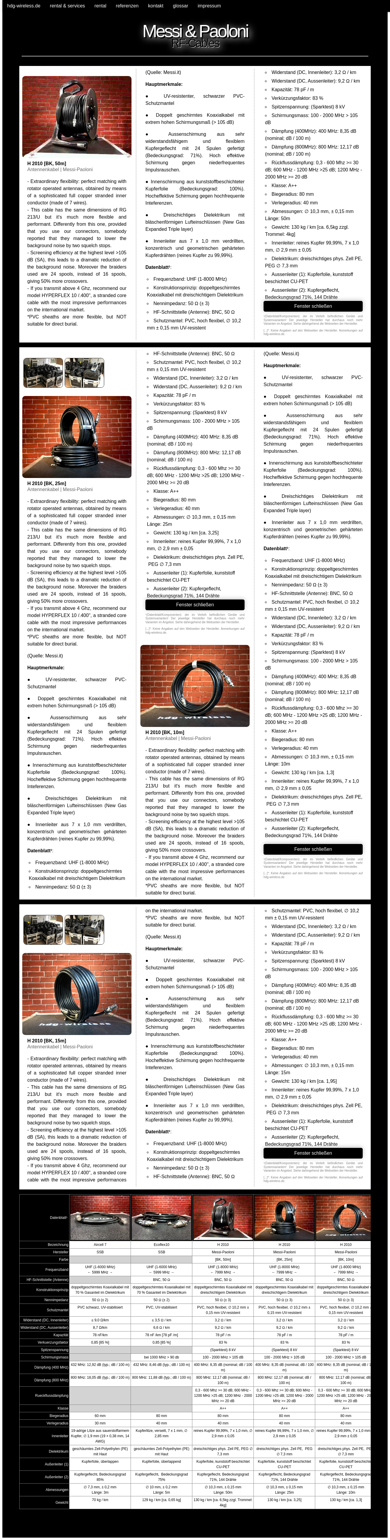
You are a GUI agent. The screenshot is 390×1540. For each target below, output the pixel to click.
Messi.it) (172, 72)
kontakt (156, 5)
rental (100, 5)
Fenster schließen (313, 306)
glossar (180, 5)
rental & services (67, 5)
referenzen (127, 5)
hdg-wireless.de (23, 5)
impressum (209, 5)
